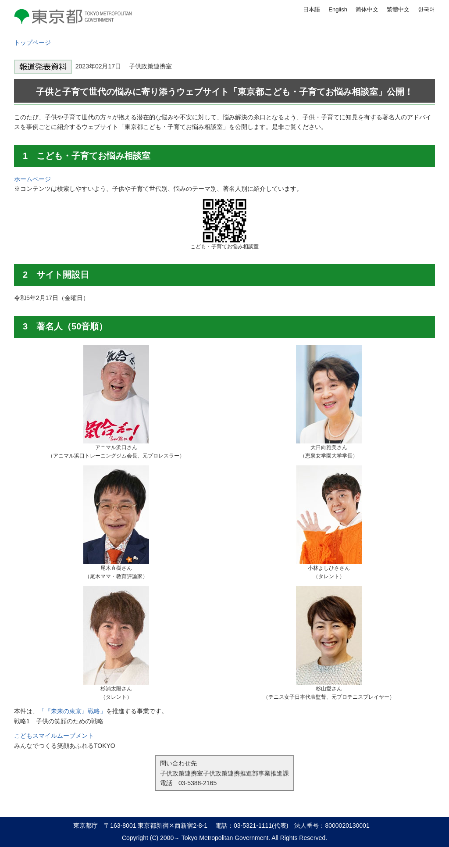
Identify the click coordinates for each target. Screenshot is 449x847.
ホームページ (32, 178)
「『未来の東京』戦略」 (72, 711)
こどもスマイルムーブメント (54, 735)
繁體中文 (398, 9)
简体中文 (367, 9)
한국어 (426, 9)
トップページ (32, 42)
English (337, 9)
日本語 (311, 9)
